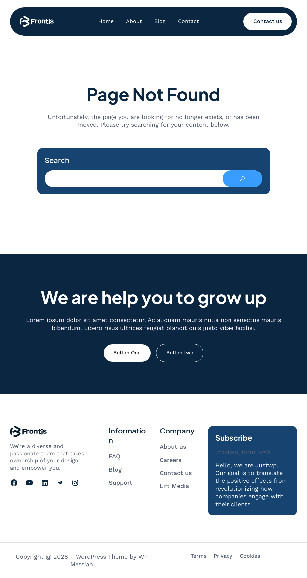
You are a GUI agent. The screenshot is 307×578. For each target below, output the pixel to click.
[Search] (242, 178)
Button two (179, 353)
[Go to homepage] (37, 21)
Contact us (267, 21)
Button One (127, 353)
